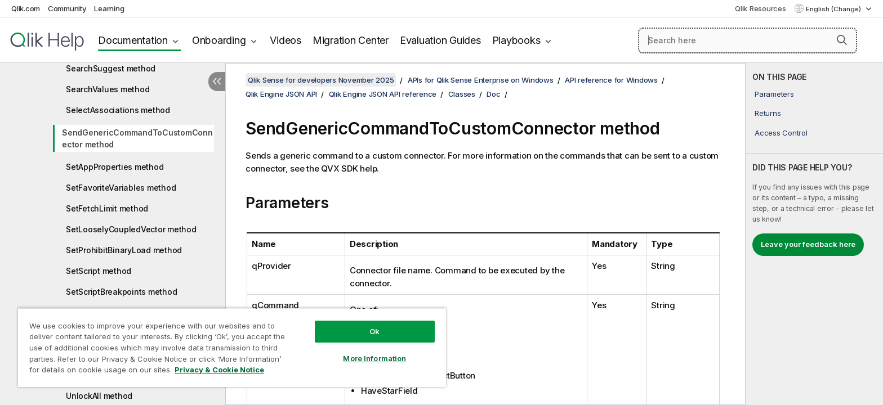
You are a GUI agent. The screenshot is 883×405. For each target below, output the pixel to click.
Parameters (774, 93)
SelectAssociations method (118, 110)
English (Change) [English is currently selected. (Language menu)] (834, 9)
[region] (232, 347)
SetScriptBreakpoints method (121, 291)
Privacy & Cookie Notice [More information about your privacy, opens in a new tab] (219, 369)
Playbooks (516, 40)
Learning (109, 8)
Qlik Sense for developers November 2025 (321, 79)
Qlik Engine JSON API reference (383, 93)
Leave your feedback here (808, 244)
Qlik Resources (760, 8)
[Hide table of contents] (216, 81)
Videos (285, 40)
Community (67, 8)
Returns (768, 113)
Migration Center (351, 40)
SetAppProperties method (114, 167)
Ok (374, 331)
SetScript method (98, 271)
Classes (461, 93)
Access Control (781, 132)
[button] (841, 40)
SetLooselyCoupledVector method (131, 229)
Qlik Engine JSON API (281, 93)
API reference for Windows (611, 79)
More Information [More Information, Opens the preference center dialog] (374, 358)
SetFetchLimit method (107, 208)
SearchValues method (107, 89)
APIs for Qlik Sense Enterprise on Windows (481, 79)
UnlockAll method (99, 395)
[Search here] (747, 40)
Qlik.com (25, 8)
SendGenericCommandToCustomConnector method (137, 138)
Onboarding (219, 40)
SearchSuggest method (110, 68)
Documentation (133, 40)
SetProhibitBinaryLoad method (124, 250)
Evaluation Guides (440, 40)
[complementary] (814, 234)
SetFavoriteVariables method (121, 187)
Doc (493, 93)
